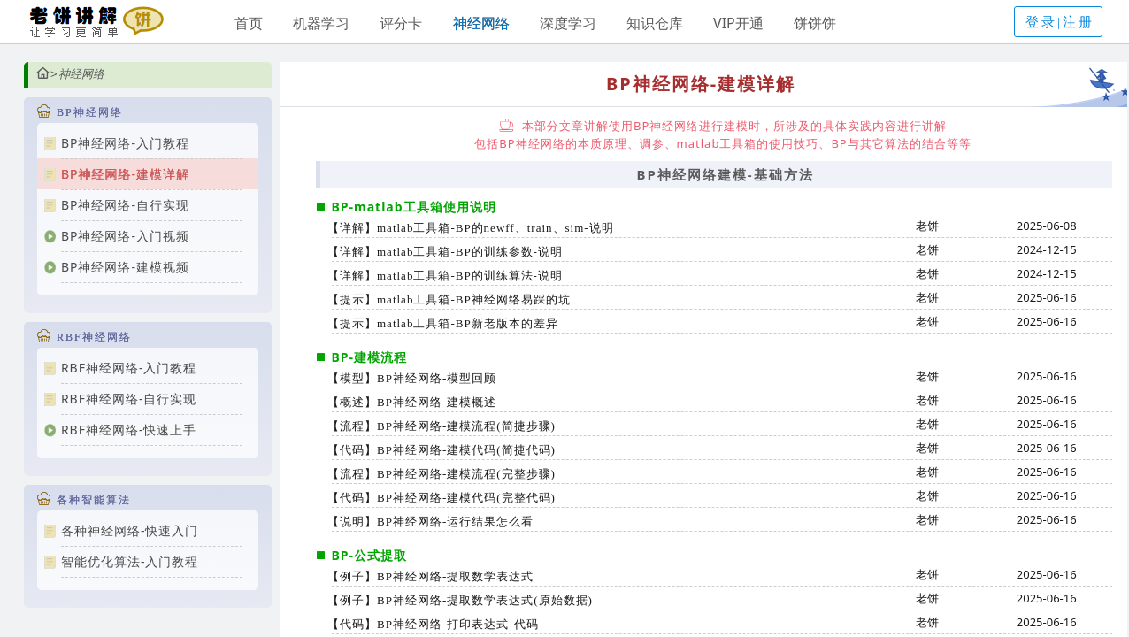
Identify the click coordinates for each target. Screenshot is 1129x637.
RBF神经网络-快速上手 (129, 429)
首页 (248, 23)
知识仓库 (654, 23)
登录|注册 (1059, 22)
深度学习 (568, 23)
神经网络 (481, 23)
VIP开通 (738, 23)
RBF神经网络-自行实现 (129, 398)
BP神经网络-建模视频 (125, 266)
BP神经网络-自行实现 (125, 204)
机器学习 (321, 23)
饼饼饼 (815, 23)
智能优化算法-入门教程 (130, 561)
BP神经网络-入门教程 (125, 142)
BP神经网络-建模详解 (125, 173)
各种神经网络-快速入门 (130, 530)
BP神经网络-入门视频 (125, 235)
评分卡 (401, 23)
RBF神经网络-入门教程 (129, 367)
